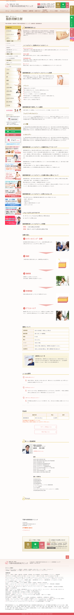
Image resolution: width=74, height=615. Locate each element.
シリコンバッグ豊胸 (15, 582)
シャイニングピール (41, 585)
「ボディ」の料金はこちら (46, 426)
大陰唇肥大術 (39, 597)
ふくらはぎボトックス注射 (12, 56)
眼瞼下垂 (20, 574)
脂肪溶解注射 (9, 52)
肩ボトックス (9, 62)
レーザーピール (32, 585)
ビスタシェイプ (35, 577)
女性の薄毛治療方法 (35, 591)
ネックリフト (61, 578)
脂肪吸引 (8, 47)
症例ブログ (37, 11)
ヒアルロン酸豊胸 (23, 582)
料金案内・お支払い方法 (33, 569)
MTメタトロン (31, 601)
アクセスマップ (64, 11)
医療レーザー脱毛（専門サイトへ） (17, 590)
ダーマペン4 (17, 585)
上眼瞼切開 (57, 574)
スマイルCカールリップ (42, 598)
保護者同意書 (13, 570)
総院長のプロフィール (38, 451)
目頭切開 (25, 574)
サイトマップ (44, 570)
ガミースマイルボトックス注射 (17, 598)
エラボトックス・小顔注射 (15, 589)
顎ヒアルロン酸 (54, 589)
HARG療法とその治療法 (25, 591)
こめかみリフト (54, 578)
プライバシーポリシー (36, 570)
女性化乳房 (45, 582)
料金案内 (45, 11)
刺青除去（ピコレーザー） (17, 594)
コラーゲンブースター (59, 577)
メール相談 (19, 570)
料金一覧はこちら (46, 431)
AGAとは (14, 593)
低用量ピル (52, 597)
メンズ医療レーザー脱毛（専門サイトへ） (33, 590)
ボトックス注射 (27, 577)
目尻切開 (30, 574)
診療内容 (31, 11)
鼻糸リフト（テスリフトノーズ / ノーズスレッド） (33, 586)
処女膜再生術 (33, 597)
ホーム (7, 11)
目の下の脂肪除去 (44, 574)
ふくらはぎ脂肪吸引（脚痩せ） (12, 581)
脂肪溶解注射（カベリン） (12, 49)
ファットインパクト (10, 45)
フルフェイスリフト (38, 578)
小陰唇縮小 (14, 597)
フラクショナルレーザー (10, 578)
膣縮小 (19, 597)
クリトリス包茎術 (25, 597)
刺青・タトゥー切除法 (46, 594)
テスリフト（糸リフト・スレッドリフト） (25, 578)
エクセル (8, 43)
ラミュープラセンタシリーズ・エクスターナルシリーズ (17, 601)
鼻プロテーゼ (19, 586)
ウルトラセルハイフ (43, 577)
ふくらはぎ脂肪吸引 (10, 58)
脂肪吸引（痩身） (28, 579)
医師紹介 (25, 11)
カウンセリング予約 (27, 570)
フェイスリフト (47, 578)
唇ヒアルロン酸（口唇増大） (59, 598)
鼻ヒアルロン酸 (12, 586)
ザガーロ (24, 593)
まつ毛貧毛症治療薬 (40, 601)
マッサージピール (24, 585)
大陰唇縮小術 (46, 597)
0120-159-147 (37, 563)
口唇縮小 (50, 598)
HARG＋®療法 (37, 593)
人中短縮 (26, 598)
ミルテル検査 (47, 601)
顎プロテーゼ (61, 589)
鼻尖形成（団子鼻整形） (59, 586)
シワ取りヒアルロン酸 (18, 577)
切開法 (16, 574)
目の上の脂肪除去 (36, 574)
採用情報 (7, 570)
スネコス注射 (50, 577)
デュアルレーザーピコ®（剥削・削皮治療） (31, 594)
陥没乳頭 (39, 582)
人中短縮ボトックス (33, 598)
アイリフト (52, 574)
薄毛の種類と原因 (15, 591)
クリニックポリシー (16, 11)
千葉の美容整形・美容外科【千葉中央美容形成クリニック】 (17, 23)
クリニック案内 (54, 11)
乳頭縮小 (34, 582)
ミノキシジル (30, 593)
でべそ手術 (8, 66)
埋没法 (12, 574)
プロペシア (19, 593)
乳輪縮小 (30, 582)
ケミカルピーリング (10, 585)
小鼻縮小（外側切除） (48, 586)
